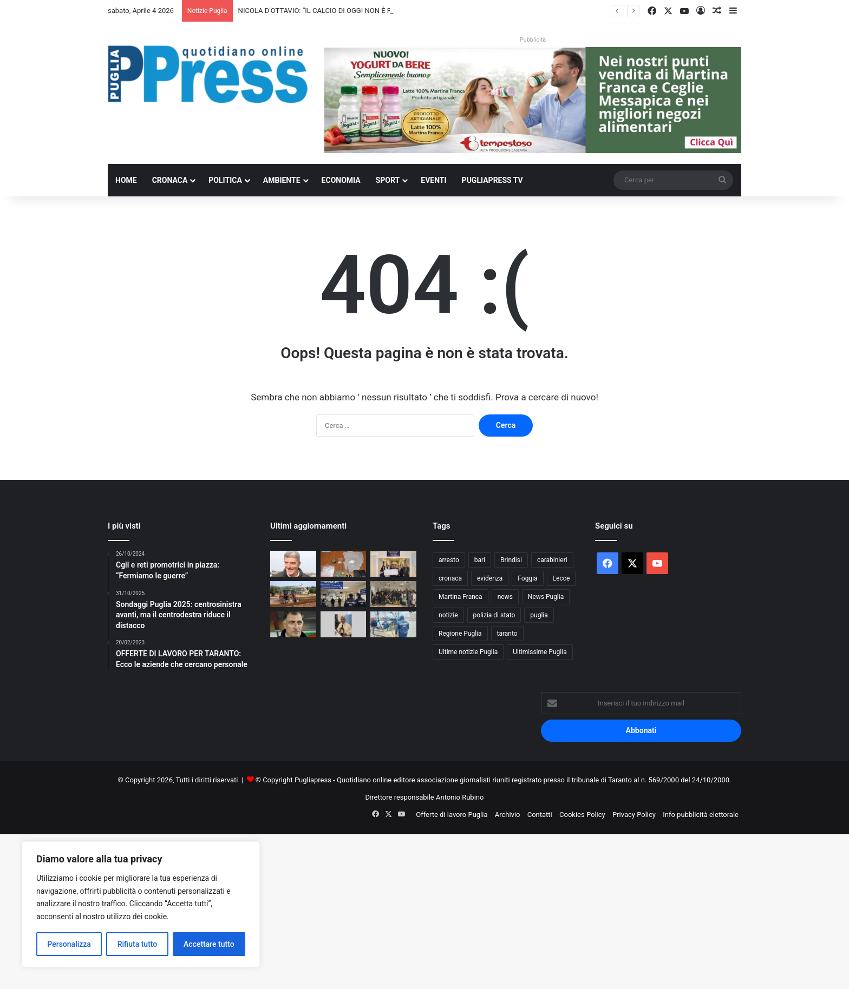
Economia (341, 180)
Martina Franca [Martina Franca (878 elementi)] (460, 597)
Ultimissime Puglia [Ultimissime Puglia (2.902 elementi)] (539, 652)
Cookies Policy (582, 814)
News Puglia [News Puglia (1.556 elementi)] (546, 597)
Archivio (507, 814)
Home (126, 180)
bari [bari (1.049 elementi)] (479, 560)
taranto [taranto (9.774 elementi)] (507, 633)
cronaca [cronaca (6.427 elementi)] (450, 578)
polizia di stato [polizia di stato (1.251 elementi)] (494, 615)
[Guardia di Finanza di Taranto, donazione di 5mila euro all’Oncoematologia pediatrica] (393, 564)
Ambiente (282, 180)
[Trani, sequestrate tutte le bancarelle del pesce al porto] (393, 624)
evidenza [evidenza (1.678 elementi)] (489, 578)
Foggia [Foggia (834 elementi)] (527, 578)
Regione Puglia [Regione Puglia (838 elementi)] (460, 633)
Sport (388, 180)
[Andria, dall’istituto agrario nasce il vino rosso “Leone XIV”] (344, 624)
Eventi (433, 180)
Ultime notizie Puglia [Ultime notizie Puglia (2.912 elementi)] (468, 652)
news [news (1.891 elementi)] (505, 597)
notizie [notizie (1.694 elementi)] (448, 615)
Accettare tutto (209, 944)
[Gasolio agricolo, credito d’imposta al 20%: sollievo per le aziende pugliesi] (293, 594)
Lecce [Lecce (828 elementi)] (561, 578)
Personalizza (69, 944)
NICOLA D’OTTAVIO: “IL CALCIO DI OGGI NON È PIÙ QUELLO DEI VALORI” (352, 10)
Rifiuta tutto (137, 944)
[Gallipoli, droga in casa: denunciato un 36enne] (344, 564)
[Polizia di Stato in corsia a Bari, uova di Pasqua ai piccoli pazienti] (393, 594)
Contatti (539, 814)
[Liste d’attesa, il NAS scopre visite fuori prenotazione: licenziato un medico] (344, 594)
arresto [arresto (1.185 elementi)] (449, 560)
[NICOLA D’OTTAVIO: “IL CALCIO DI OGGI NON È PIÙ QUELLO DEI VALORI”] (293, 564)
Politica (224, 180)
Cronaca (170, 180)
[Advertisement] (325, 910)
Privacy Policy (634, 814)
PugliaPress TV (492, 180)
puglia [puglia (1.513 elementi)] (538, 615)
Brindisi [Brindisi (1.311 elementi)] (511, 560)
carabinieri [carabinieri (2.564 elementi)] (552, 560)
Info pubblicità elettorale (701, 814)
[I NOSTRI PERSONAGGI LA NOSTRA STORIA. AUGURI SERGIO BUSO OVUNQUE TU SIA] (293, 624)
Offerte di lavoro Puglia (451, 814)
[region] (141, 904)
